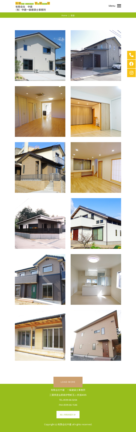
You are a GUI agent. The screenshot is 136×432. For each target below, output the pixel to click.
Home (64, 15)
